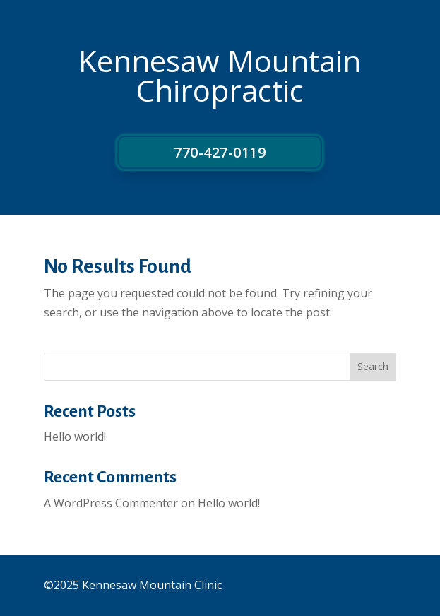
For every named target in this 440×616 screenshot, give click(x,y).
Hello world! (75, 436)
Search (372, 366)
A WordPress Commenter (111, 503)
